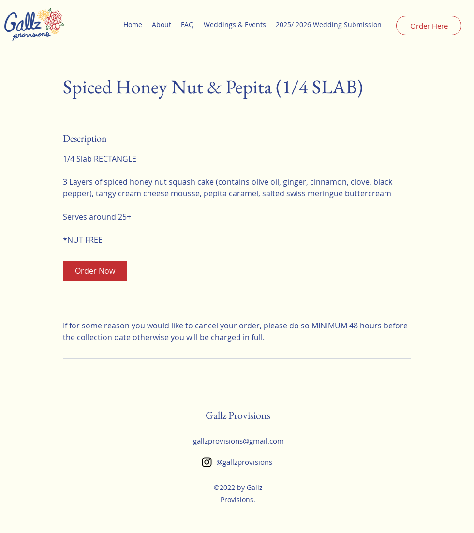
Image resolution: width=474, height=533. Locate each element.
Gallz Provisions (238, 415)
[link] (95, 271)
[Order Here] (428, 25)
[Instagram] (206, 462)
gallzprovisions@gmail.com (238, 440)
